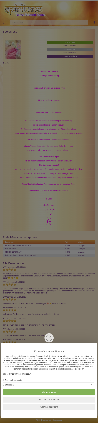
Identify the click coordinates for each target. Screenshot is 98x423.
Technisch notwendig (13, 380)
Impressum (26, 374)
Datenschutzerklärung (12, 374)
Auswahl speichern (49, 407)
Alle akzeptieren (49, 392)
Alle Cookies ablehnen (49, 399)
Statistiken (9, 385)
